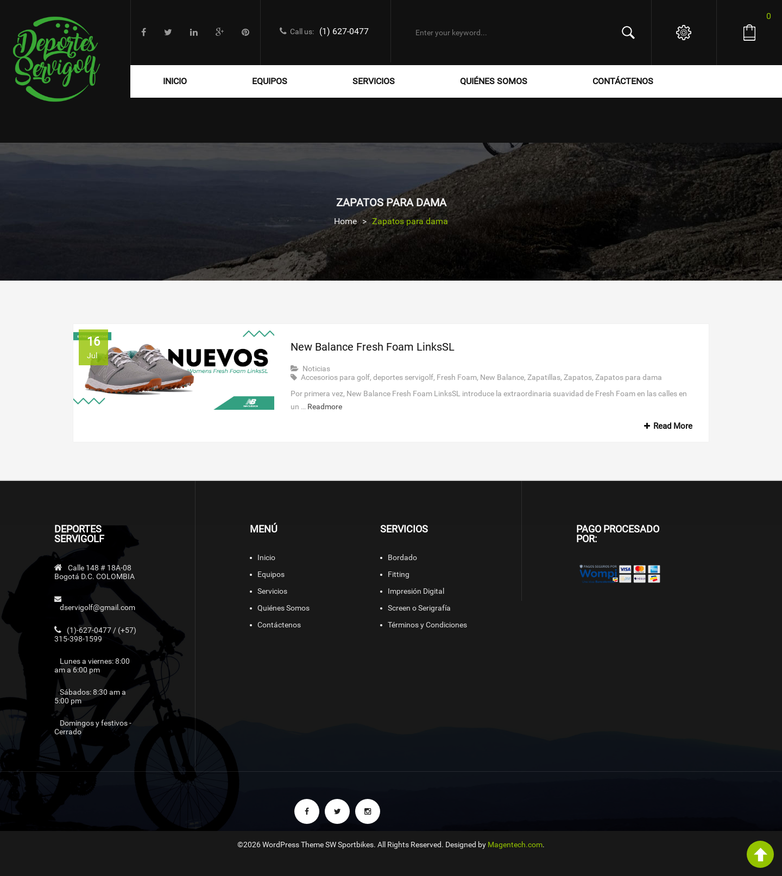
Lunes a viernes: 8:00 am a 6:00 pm (92, 665)
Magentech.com (515, 844)
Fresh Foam (457, 377)
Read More (666, 426)
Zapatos (578, 377)
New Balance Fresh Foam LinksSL (373, 346)
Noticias (316, 368)
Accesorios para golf (335, 377)
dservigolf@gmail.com (97, 607)
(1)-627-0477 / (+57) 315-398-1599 (95, 634)
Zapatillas (543, 377)
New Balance (502, 377)
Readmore (324, 406)
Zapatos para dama (628, 377)
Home (345, 221)
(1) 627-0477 (344, 31)
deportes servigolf (403, 377)
